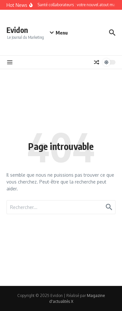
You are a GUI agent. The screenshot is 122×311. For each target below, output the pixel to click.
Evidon (17, 30)
